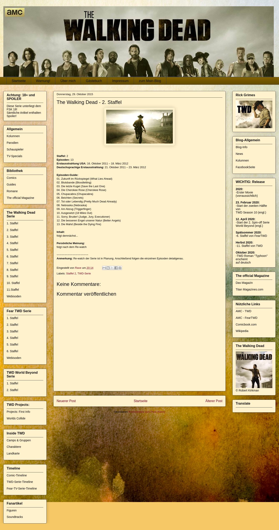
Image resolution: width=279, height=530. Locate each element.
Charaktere (14, 446)
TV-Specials (14, 156)
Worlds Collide (16, 418)
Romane (12, 191)
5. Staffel (12, 249)
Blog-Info (241, 147)
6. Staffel (12, 256)
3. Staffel (12, 236)
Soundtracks (15, 517)
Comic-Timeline (17, 475)
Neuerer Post (66, 401)
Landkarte (13, 453)
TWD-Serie (84, 273)
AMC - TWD (243, 311)
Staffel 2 (71, 273)
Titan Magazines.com (249, 289)
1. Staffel (12, 223)
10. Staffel (13, 283)
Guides (11, 184)
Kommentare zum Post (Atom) (147, 411)
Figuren (11, 510)
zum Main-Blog (150, 81)
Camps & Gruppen (19, 440)
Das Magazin (244, 282)
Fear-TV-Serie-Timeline (22, 488)
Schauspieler (15, 149)
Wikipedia (242, 331)
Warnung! (43, 81)
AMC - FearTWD (246, 317)
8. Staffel (12, 269)
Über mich (68, 81)
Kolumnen (13, 136)
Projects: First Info (18, 411)
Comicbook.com (246, 324)
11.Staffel (13, 289)
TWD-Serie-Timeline (20, 481)
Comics (11, 177)
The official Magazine (20, 197)
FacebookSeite (245, 167)
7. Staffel (12, 263)
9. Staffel (12, 276)
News (239, 153)
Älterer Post (214, 401)
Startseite (19, 81)
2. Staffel (12, 230)
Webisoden (14, 296)
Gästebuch (94, 81)
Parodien (12, 142)
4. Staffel (12, 243)
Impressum (120, 81)
